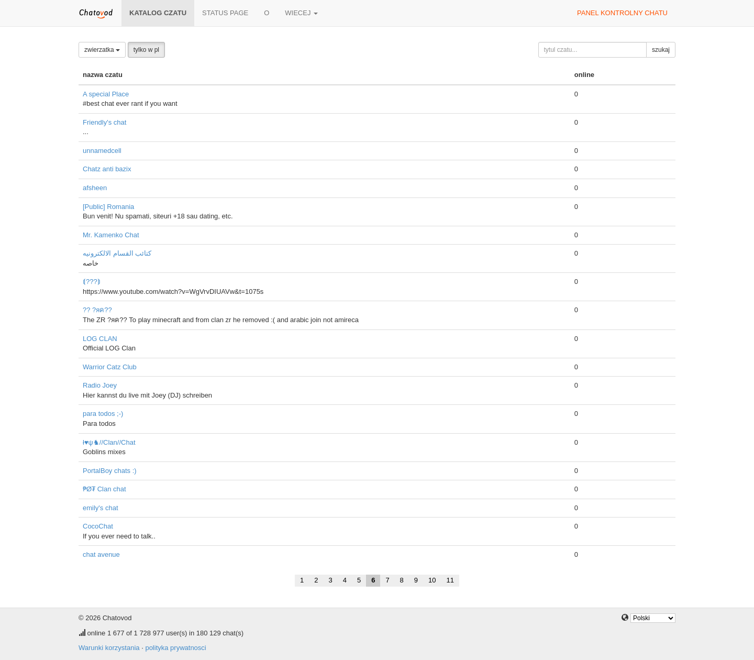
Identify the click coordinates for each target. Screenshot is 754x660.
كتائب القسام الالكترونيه (117, 253)
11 (450, 580)
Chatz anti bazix (107, 169)
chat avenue (101, 554)
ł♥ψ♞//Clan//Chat (109, 442)
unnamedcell (102, 151)
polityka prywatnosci (175, 648)
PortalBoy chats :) (110, 471)
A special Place (106, 94)
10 (432, 580)
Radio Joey (100, 385)
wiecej (301, 13)
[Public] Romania (108, 207)
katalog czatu (157, 13)
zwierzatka (102, 49)
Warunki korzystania (109, 648)
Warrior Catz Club (110, 367)
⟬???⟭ (92, 281)
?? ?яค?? (97, 310)
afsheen (95, 188)
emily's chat (100, 508)
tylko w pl (146, 49)
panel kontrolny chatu (622, 13)
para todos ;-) (103, 413)
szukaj (661, 49)
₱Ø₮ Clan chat (104, 489)
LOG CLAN (100, 339)
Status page (225, 13)
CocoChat (98, 526)
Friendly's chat (104, 122)
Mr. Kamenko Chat (111, 235)
